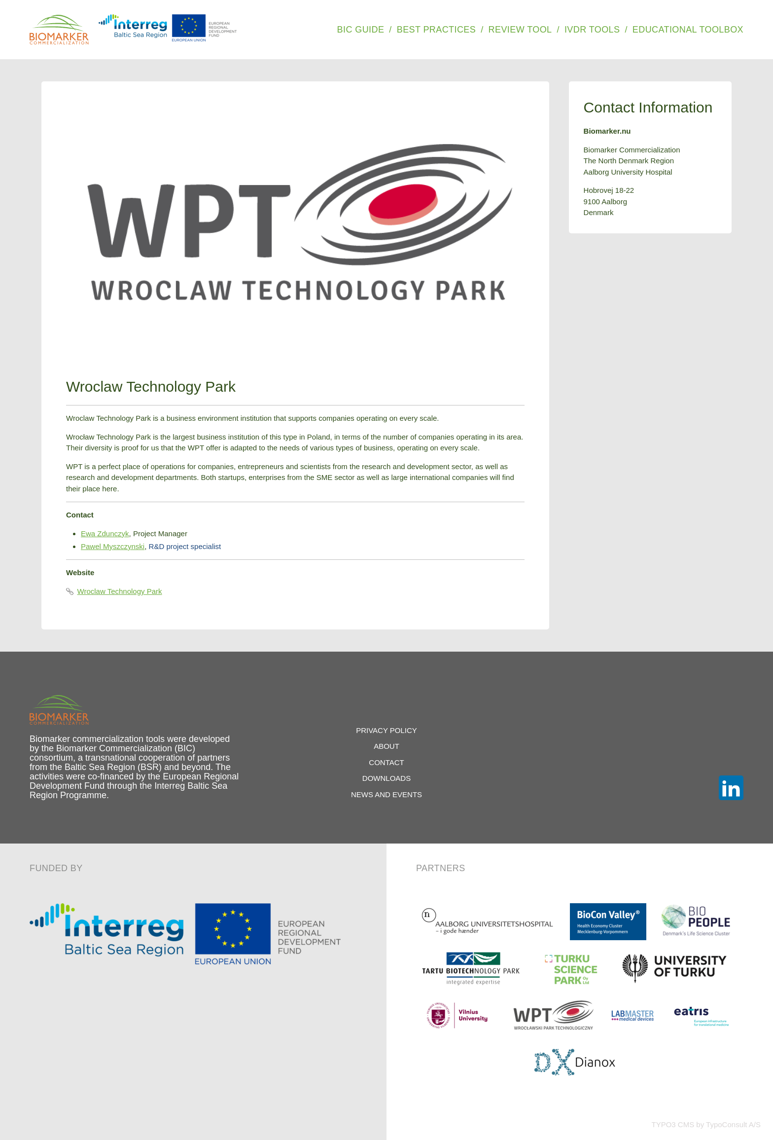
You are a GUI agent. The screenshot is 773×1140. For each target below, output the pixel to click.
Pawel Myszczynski (112, 546)
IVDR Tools (592, 30)
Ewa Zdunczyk (105, 533)
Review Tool (520, 30)
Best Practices (436, 30)
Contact (386, 762)
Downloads (386, 778)
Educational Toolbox (687, 30)
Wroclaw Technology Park (114, 591)
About (386, 746)
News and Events (386, 794)
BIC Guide (361, 30)
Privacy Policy (386, 730)
